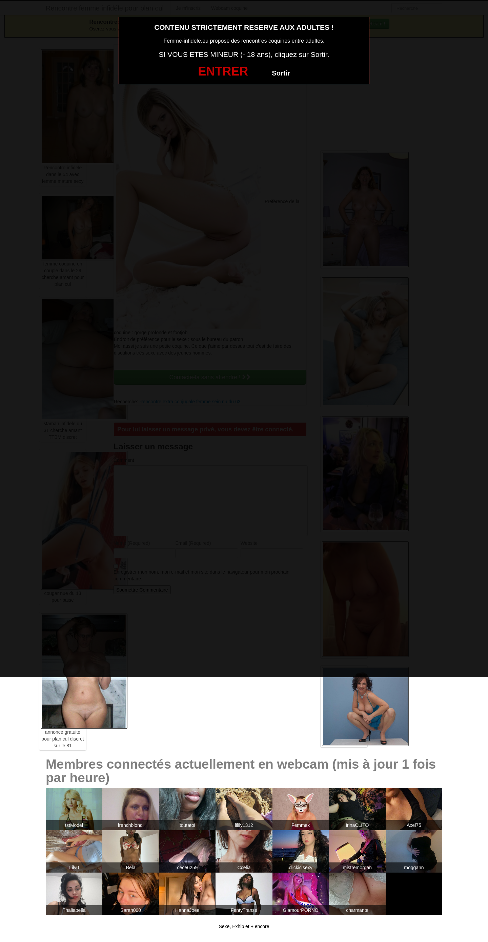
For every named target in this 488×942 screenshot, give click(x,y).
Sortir (281, 73)
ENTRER (223, 71)
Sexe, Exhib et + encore (244, 926)
